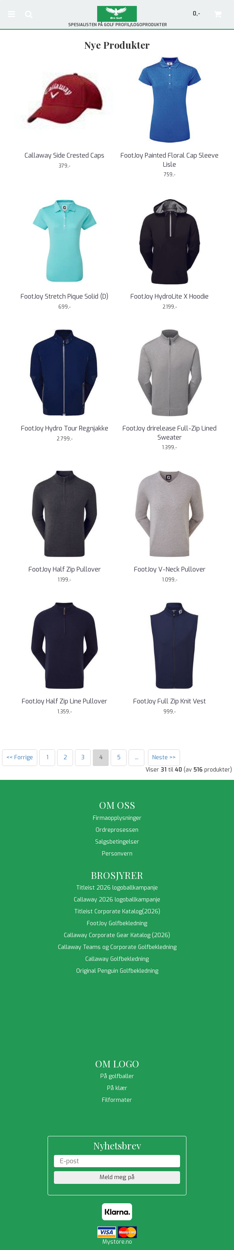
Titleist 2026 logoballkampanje (117, 888)
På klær (117, 1088)
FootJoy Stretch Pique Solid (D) (64, 296)
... (136, 757)
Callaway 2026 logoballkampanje (117, 899)
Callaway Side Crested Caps (64, 155)
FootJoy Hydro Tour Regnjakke (64, 428)
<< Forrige (19, 757)
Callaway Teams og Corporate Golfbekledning (117, 947)
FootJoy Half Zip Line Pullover (64, 701)
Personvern (117, 853)
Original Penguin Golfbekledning (117, 971)
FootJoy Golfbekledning (117, 923)
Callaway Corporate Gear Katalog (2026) (117, 935)
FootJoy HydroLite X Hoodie (169, 296)
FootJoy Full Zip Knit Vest (169, 701)
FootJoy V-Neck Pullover (169, 569)
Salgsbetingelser (117, 842)
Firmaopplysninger (117, 818)
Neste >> (164, 757)
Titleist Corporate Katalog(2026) (117, 911)
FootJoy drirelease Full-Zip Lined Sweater (170, 432)
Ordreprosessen (117, 830)
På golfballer (117, 1076)
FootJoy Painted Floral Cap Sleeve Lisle (170, 159)
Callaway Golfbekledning (117, 959)
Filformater (117, 1100)
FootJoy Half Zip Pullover (65, 569)
